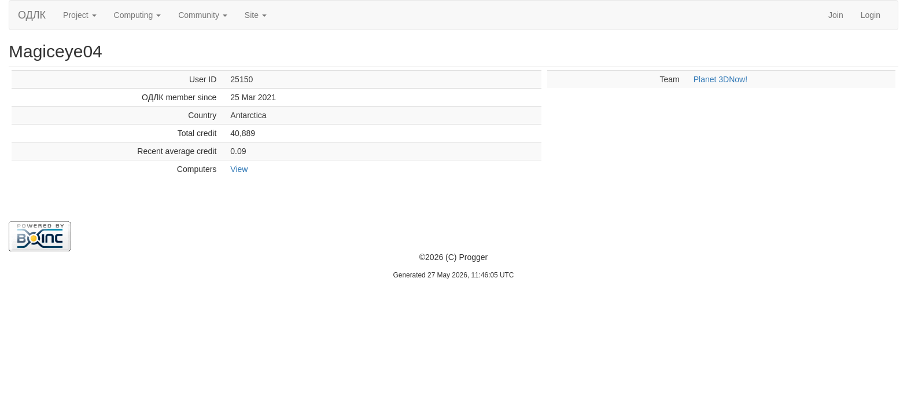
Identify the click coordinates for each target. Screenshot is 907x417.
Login (870, 15)
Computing (137, 15)
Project (79, 15)
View (239, 169)
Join (835, 15)
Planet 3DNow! (720, 79)
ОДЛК (32, 15)
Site (256, 15)
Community (202, 15)
